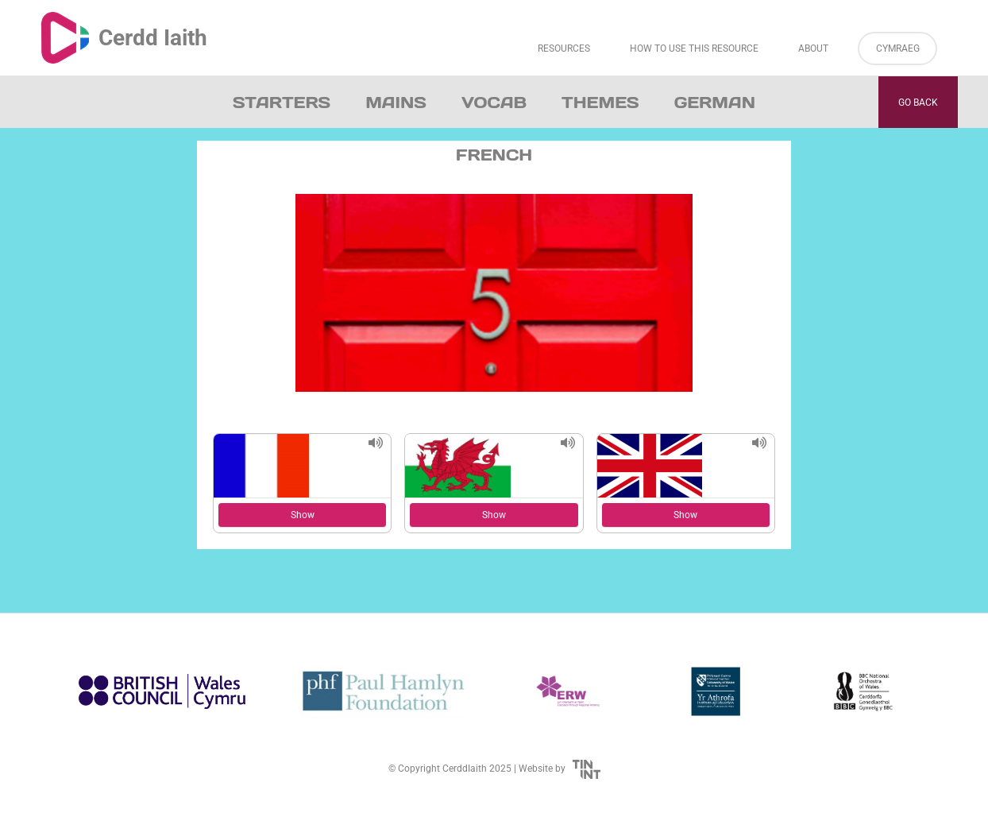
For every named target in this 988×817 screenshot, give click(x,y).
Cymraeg (898, 48)
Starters (281, 102)
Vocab (494, 102)
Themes (600, 102)
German (714, 102)
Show (303, 515)
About (813, 48)
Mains (395, 102)
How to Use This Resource (694, 48)
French (494, 155)
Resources (564, 48)
